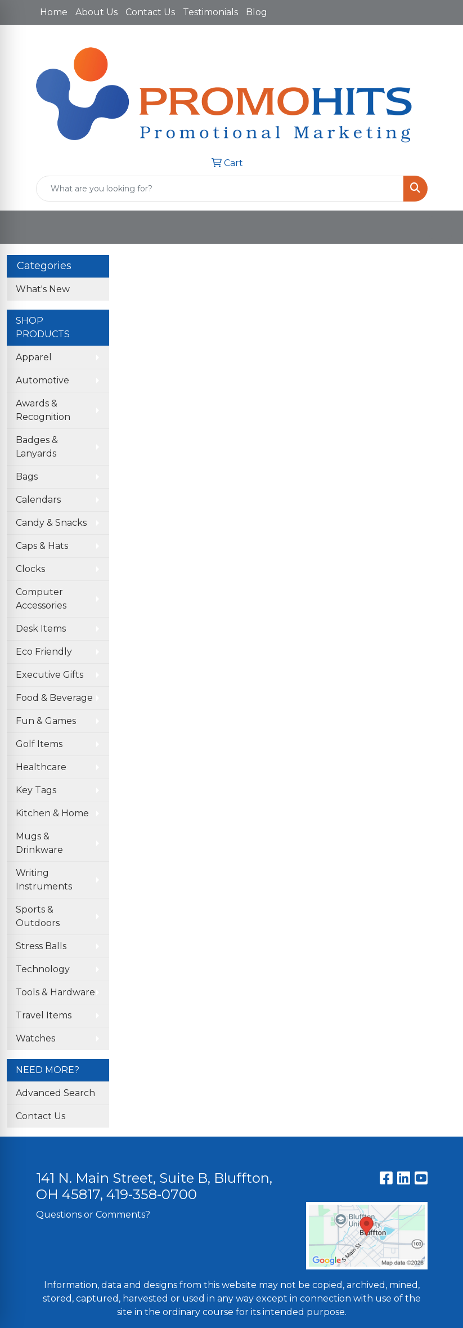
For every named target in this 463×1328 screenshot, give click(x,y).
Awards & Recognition (43, 410)
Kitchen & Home (52, 813)
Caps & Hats (42, 545)
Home (54, 12)
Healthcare (41, 767)
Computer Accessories (41, 599)
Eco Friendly (44, 651)
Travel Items (43, 1015)
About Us (96, 12)
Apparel (34, 357)
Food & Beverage (54, 697)
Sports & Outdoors (38, 916)
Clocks (30, 569)
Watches (35, 1038)
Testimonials (210, 12)
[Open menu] (440, 227)
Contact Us (150, 12)
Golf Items (39, 744)
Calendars (38, 499)
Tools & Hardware (55, 992)
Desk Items (41, 628)
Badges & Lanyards (37, 447)
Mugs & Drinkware (39, 843)
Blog (256, 12)
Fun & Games (46, 721)
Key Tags (36, 790)
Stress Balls (41, 946)
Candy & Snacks (51, 522)
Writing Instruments (44, 880)
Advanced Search (55, 1093)
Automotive (42, 380)
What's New (43, 289)
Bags (27, 476)
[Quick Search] (220, 189)
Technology (43, 969)
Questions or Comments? (93, 1214)
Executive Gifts (49, 674)
